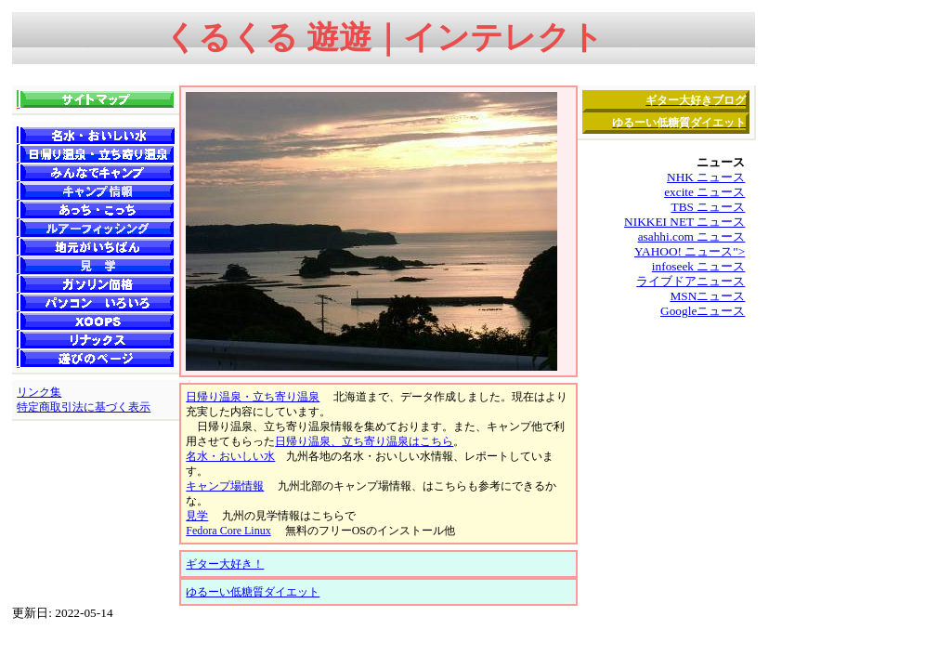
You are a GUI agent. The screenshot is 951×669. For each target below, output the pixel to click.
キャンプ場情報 (225, 485)
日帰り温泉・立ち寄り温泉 (252, 396)
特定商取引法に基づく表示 (83, 406)
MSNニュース (707, 296)
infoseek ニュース (698, 266)
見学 (197, 515)
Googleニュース (702, 311)
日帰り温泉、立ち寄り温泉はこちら (364, 441)
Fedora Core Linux (228, 530)
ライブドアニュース (690, 281)
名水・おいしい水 (230, 456)
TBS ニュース (708, 207)
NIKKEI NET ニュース (684, 222)
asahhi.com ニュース (692, 236)
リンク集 (39, 392)
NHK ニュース (706, 177)
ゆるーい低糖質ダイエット (252, 591)
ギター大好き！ (225, 564)
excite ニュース (704, 192)
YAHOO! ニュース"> (689, 251)
